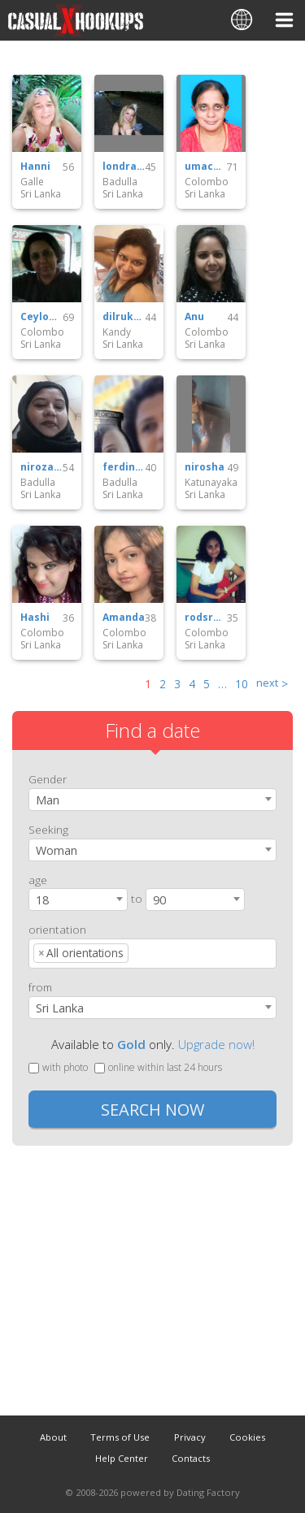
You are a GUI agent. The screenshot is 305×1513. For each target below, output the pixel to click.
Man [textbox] (47, 800)
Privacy (190, 1437)
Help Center (121, 1458)
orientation (57, 929)
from (40, 987)
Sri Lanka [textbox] (60, 1008)
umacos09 (206, 166)
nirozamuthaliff (41, 467)
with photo (58, 1067)
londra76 (123, 166)
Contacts (191, 1458)
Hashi (35, 617)
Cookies (247, 1437)
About (53, 1437)
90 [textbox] (159, 900)
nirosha (204, 467)
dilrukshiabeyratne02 (123, 316)
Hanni (35, 166)
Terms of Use (120, 1437)
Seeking (48, 829)
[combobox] (152, 799)
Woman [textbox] (56, 850)
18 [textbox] (42, 900)
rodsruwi (206, 617)
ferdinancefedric (123, 467)
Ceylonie (41, 316)
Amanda (123, 617)
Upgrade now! (216, 1044)
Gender (47, 779)
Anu (194, 316)
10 (241, 683)
